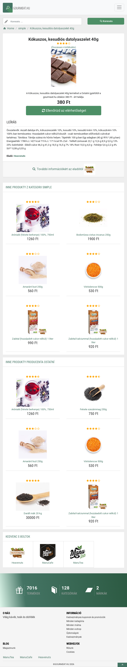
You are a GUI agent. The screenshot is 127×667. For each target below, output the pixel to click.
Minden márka (73, 625)
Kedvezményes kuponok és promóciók (85, 617)
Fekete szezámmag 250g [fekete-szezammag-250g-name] (93, 409)
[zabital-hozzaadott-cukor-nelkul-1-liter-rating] (33, 306)
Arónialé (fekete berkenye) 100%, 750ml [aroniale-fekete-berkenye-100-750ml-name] (32, 234)
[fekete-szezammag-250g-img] (93, 392)
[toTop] (122, 665)
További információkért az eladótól (63, 169)
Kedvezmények (74, 637)
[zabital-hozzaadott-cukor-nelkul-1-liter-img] (33, 322)
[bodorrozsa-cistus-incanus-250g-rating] (93, 202)
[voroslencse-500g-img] (93, 270)
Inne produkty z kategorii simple (29, 187)
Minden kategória (75, 621)
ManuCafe (26, 657)
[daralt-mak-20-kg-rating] (33, 481)
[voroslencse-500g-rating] (93, 254)
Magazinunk (9, 648)
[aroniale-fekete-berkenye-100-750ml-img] (33, 218)
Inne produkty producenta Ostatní (30, 362)
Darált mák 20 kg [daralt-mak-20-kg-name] (33, 513)
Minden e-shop (73, 629)
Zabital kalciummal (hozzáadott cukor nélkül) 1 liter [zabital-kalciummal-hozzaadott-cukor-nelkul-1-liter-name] (93, 340)
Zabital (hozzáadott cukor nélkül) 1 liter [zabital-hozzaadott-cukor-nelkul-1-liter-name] (32, 338)
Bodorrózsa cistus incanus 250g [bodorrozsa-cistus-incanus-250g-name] (93, 234)
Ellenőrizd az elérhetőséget (63, 110)
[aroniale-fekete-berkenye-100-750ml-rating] (33, 202)
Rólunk (69, 648)
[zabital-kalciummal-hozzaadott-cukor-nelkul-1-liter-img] (93, 322)
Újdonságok (72, 633)
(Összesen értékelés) (63, 47)
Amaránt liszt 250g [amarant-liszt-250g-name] (33, 286)
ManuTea (8, 657)
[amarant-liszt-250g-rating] (33, 254)
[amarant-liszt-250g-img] (33, 270)
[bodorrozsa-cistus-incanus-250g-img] (93, 218)
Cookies (70, 652)
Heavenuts (19, 156)
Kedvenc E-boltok (18, 536)
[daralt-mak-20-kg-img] (33, 496)
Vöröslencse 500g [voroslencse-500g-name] (93, 286)
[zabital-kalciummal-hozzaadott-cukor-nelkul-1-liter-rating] (93, 306)
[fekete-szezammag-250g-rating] (93, 377)
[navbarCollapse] (119, 7)
